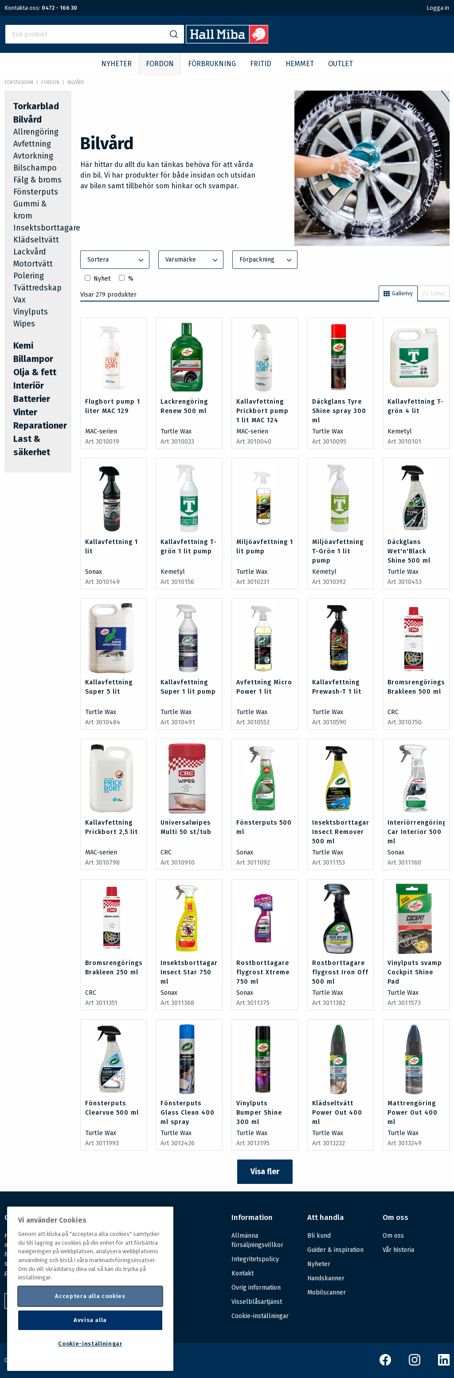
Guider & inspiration (335, 1250)
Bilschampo (35, 168)
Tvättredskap (37, 288)
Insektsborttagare (46, 228)
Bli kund (319, 1235)
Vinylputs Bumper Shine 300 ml (259, 1113)
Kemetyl (399, 431)
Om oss (393, 1235)
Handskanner (325, 1278)
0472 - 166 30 (59, 7)
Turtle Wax (176, 431)
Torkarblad (36, 106)
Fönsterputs (35, 192)
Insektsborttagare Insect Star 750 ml (191, 972)
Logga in (438, 7)
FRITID (260, 64)
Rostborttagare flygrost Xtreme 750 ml (263, 972)
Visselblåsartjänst (256, 1302)
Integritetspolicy (255, 1259)
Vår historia (398, 1250)
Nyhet (102, 278)
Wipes (24, 324)
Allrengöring (36, 132)
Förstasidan (18, 82)
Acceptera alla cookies (90, 1296)
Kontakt (242, 1273)
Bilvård (75, 82)
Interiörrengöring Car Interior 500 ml (416, 832)
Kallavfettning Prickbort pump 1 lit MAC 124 (262, 411)
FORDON (160, 64)
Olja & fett (34, 372)
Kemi (23, 345)
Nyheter (318, 1264)
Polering (28, 276)
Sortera (116, 260)
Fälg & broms (37, 180)
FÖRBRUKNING (212, 64)
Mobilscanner (326, 1292)
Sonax (93, 572)
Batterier (31, 398)
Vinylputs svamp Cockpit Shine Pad (414, 972)
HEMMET (300, 64)
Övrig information (256, 1287)
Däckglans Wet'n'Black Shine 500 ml (409, 551)
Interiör (28, 385)
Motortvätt (33, 264)
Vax (19, 300)
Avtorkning (33, 156)
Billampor (33, 358)
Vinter (25, 412)
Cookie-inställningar (260, 1316)
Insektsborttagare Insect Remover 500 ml (342, 832)
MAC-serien (101, 431)
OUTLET (340, 64)
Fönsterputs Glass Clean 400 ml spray (187, 1113)
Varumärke (192, 260)
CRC (393, 712)
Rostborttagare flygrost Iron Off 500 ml (340, 972)
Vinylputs (30, 312)
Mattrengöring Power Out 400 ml (412, 1113)
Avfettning (32, 144)
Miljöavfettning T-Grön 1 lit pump (338, 551)
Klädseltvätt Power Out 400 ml (337, 1113)
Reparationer (40, 425)
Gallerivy (398, 293)
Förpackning (266, 260)
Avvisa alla (90, 1320)
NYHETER (116, 64)
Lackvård (29, 252)
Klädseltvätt (36, 240)
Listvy (434, 293)
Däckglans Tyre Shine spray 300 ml (339, 411)
